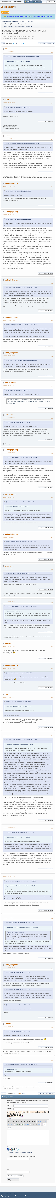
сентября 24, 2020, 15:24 (9, 1026)
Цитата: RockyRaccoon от (14, 611)
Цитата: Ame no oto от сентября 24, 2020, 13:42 (20, 502)
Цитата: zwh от (12, 1069)
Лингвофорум (8, 6)
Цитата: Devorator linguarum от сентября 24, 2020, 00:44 (22, 56)
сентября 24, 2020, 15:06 (9, 918)
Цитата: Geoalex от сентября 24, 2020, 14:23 (19, 673)
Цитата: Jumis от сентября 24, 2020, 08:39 (18, 701)
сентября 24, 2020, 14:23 (9, 646)
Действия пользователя (46, 43)
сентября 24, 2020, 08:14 (9, 51)
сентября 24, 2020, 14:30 (9, 668)
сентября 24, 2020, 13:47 (9, 497)
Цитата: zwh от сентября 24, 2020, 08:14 (18, 107)
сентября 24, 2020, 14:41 (9, 697)
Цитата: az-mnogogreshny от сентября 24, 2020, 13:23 (21, 360)
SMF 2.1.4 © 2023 (5, 1194)
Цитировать (48, 93)
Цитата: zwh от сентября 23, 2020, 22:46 (19, 61)
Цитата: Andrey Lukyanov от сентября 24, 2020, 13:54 (21, 606)
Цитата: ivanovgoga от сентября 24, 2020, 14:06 (20, 922)
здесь (30, 16)
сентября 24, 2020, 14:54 (9, 735)
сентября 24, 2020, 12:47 (9, 214)
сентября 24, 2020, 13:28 (9, 355)
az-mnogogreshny (11, 211)
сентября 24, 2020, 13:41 (9, 385)
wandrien (24, 24)
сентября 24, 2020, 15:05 (9, 876)
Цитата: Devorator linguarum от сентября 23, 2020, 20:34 (22, 143)
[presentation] (22, 1164)
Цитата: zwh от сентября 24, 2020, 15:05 (18, 989)
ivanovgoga (9, 566)
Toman (7, 136)
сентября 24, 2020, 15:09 (9, 967)
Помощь (48, 1194)
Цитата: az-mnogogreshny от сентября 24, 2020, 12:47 (21, 287)
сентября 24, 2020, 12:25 (9, 186)
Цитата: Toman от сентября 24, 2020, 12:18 (18, 191)
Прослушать (10, 1152)
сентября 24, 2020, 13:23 (9, 320)
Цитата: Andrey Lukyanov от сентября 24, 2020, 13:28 (21, 457)
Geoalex (8, 643)
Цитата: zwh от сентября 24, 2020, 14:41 (18, 972)
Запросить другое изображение (23, 1152)
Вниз (3, 43)
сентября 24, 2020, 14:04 (9, 569)
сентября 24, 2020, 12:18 (9, 138)
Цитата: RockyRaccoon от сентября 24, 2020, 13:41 (21, 541)
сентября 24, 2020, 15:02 (9, 827)
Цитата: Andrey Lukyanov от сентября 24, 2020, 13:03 (21, 324)
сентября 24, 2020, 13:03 (9, 283)
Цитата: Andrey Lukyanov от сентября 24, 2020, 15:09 (21, 1064)
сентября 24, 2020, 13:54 (9, 537)
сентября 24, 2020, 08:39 (9, 102)
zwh (6, 49)
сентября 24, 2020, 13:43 (9, 452)
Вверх (3, 1093)
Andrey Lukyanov (11, 183)
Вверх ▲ (53, 1194)
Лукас (19, 24)
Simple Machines (14, 1194)
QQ (40, 93)
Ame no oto (9, 415)
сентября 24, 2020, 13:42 (9, 417)
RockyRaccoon (10, 382)
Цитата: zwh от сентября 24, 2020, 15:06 (18, 1005)
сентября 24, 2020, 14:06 (9, 601)
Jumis (7, 100)
